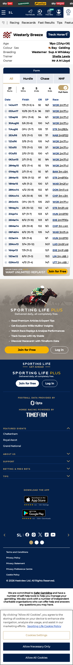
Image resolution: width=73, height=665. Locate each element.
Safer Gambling (43, 592)
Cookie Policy (12, 574)
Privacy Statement (15, 563)
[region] (36, 637)
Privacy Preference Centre (19, 569)
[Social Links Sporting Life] (31, 542)
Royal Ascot (10, 439)
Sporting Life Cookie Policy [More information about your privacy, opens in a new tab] (44, 626)
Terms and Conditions (17, 552)
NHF (62, 78)
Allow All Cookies (36, 657)
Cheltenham (10, 433)
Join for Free (57, 271)
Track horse (58, 34)
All (11, 78)
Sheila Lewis (61, 56)
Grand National (12, 446)
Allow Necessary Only (36, 646)
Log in (49, 383)
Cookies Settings (36, 635)
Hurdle (28, 78)
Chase (44, 78)
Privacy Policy (13, 558)
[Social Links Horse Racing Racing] (37, 542)
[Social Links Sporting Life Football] (42, 542)
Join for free (27, 383)
